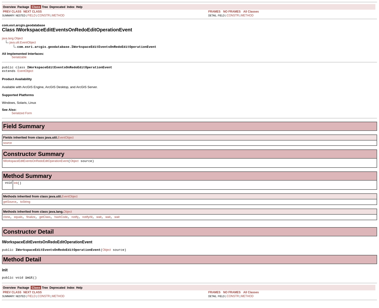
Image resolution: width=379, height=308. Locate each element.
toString (25, 205)
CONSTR (44, 15)
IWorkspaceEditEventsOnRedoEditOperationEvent (35, 163)
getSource (9, 205)
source (7, 144)
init (15, 186)
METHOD (58, 15)
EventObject (25, 72)
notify (75, 221)
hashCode (61, 221)
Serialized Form (22, 114)
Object (74, 163)
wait (99, 221)
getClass (45, 221)
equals (18, 221)
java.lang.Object (12, 38)
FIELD (32, 15)
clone (6, 221)
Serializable (19, 57)
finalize (30, 221)
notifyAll (87, 221)
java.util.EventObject (22, 42)
